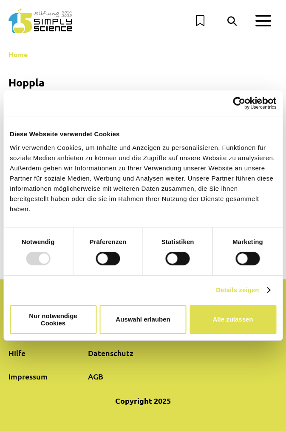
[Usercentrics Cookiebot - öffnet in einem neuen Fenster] (239, 103)
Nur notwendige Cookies (53, 319)
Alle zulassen (232, 319)
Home (18, 54)
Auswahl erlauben (143, 319)
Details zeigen (237, 289)
